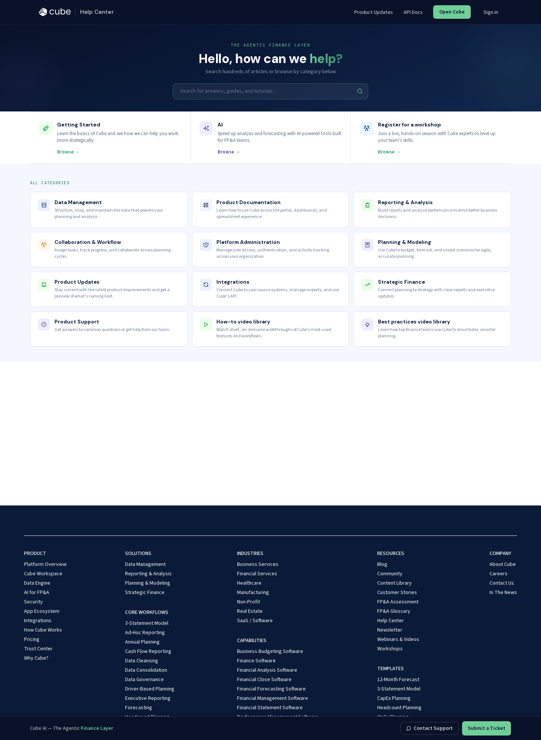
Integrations (37, 620)
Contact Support (429, 728)
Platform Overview (45, 564)
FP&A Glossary (393, 611)
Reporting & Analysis (148, 574)
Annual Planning (142, 642)
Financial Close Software (264, 679)
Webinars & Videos (398, 639)
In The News (503, 592)
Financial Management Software (272, 698)
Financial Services (257, 574)
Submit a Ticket (486, 728)
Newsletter (389, 630)
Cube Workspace (43, 574)
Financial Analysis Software (267, 670)
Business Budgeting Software (270, 651)
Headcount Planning (399, 707)
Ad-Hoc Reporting (145, 632)
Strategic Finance (145, 592)
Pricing (31, 639)
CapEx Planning (394, 698)
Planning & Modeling (147, 583)
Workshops (390, 649)
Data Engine (37, 583)
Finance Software (256, 661)
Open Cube (452, 11)
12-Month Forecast (398, 679)
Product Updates (373, 12)
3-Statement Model (146, 623)
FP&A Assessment (398, 602)
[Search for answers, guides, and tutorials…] (270, 91)
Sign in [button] (491, 12)
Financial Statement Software (270, 707)
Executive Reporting (148, 698)
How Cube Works (43, 630)
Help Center (390, 620)
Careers (499, 574)
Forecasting (138, 707)
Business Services (257, 564)
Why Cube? (36, 658)
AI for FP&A (36, 592)
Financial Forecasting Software (271, 689)
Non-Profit (248, 602)
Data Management (145, 564)
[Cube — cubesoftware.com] (55, 12)
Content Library (394, 583)
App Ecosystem (41, 611)
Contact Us (502, 583)
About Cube (503, 564)
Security (33, 602)
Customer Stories (397, 592)
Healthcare (249, 583)
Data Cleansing (141, 661)
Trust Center (38, 649)
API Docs (413, 12)
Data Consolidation (146, 670)
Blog (382, 564)
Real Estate (250, 611)
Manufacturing (253, 592)
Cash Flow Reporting (148, 651)
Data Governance (144, 679)
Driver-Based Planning (149, 689)
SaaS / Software (255, 620)
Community (389, 574)
